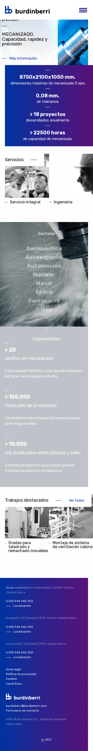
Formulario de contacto (22, 710)
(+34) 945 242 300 (19, 601)
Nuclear (44, 274)
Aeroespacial (44, 257)
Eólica (44, 291)
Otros (44, 309)
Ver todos (76, 500)
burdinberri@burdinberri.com (26, 706)
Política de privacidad (21, 674)
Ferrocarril (44, 300)
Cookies (11, 678)
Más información (23, 58)
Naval (44, 283)
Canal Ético (14, 683)
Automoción (44, 265)
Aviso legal (13, 669)
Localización (22, 605)
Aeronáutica (44, 248)
